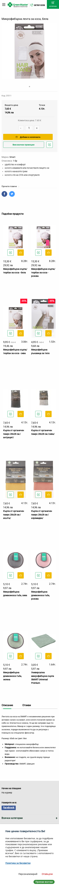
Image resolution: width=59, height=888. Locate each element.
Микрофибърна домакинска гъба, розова (40, 595)
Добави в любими (50, 145)
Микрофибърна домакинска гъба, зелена (12, 676)
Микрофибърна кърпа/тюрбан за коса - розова (43, 272)
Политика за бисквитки (18, 863)
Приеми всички (44, 881)
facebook (8, 807)
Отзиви (26, 705)
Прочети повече (10, 186)
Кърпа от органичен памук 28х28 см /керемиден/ (41, 514)
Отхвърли (47, 874)
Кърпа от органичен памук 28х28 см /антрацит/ (13, 434)
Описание (7, 705)
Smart (12, 157)
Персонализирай (27, 874)
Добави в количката (28, 137)
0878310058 (39, 5)
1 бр (15, 161)
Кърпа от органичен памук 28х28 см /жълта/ (13, 514)
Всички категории (12, 818)
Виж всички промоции (23, 145)
